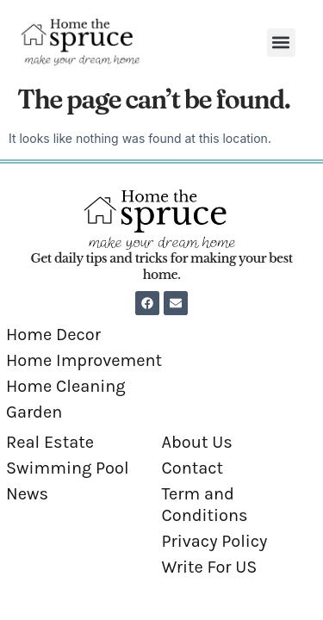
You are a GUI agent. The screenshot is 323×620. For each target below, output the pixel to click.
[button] (281, 42)
